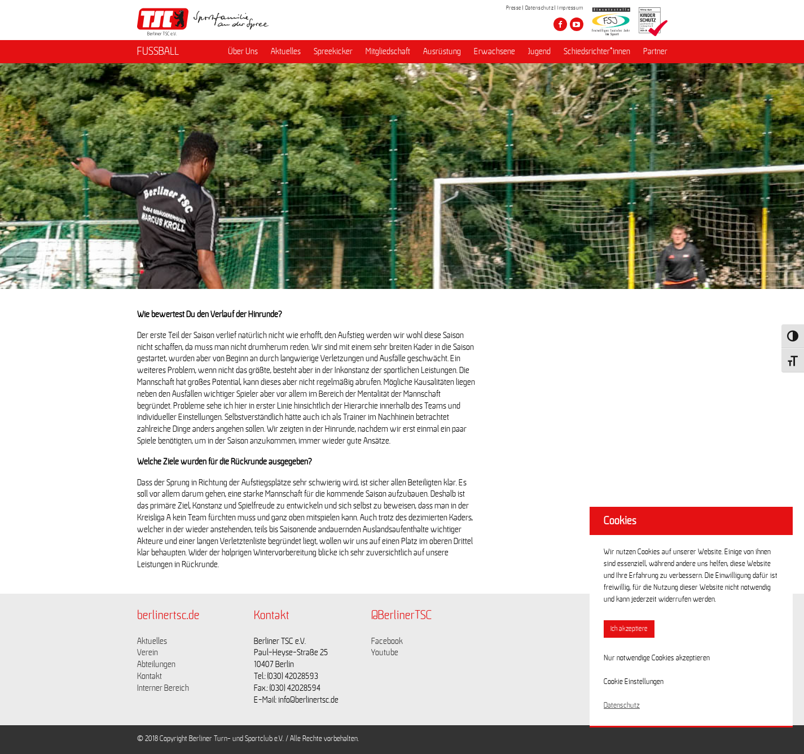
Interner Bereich (163, 687)
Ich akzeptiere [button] (629, 629)
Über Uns (243, 51)
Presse (513, 8)
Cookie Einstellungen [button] (634, 682)
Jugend (539, 51)
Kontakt (149, 676)
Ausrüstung (442, 51)
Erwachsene (494, 51)
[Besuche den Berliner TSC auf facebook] (560, 24)
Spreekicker (333, 51)
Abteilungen (156, 664)
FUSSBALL (158, 51)
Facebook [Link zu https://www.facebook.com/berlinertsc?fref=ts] (387, 641)
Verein (147, 652)
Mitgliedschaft (388, 51)
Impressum (570, 8)
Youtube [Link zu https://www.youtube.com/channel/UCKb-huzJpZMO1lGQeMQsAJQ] (384, 652)
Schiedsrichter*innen (597, 51)
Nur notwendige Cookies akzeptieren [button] (657, 658)
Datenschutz (539, 8)
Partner (655, 51)
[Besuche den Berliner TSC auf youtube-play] (576, 24)
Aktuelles (286, 51)
